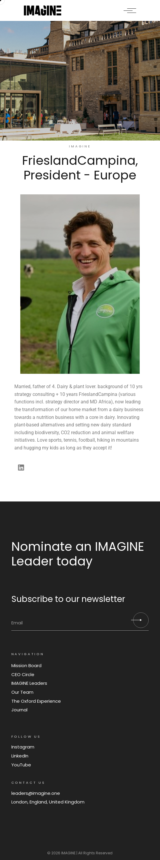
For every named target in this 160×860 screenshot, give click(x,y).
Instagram (22, 747)
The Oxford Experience (36, 701)
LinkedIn (19, 756)
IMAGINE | (69, 853)
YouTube (21, 765)
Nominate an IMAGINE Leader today (77, 554)
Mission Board (26, 665)
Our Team (22, 692)
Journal (19, 710)
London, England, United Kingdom (47, 802)
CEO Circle (22, 674)
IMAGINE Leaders (29, 683)
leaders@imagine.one (35, 793)
